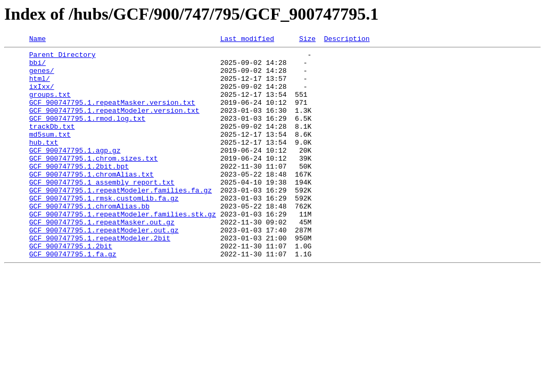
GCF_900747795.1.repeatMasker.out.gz (102, 258)
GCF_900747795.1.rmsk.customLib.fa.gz (104, 230)
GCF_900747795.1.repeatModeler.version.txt (114, 124)
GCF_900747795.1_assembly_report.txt (102, 210)
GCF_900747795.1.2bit (70, 287)
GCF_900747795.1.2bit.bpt (79, 191)
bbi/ (37, 67)
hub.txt (44, 163)
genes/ (41, 76)
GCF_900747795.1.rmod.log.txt (87, 134)
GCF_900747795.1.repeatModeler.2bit (99, 277)
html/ (39, 86)
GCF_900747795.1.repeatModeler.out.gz (104, 268)
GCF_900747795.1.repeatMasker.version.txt (112, 115)
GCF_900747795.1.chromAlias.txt (91, 201)
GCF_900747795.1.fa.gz (73, 297)
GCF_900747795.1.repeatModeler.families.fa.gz (120, 220)
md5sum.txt (50, 153)
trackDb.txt (52, 143)
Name (37, 40)
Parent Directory (62, 57)
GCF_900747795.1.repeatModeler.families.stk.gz (122, 249)
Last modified (247, 40)
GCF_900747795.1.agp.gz (75, 172)
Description (347, 40)
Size (307, 40)
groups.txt (50, 105)
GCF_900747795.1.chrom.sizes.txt (93, 182)
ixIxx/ (41, 96)
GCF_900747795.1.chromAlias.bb (89, 239)
